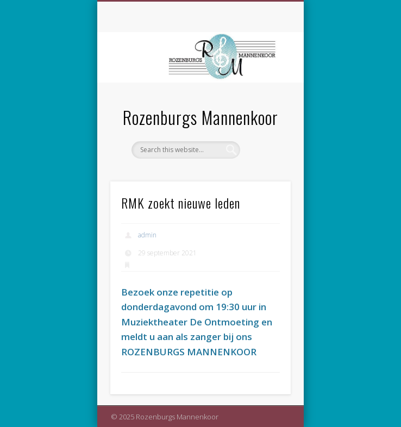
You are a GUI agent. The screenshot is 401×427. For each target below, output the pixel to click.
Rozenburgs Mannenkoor (200, 117)
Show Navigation (264, 97)
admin (147, 235)
